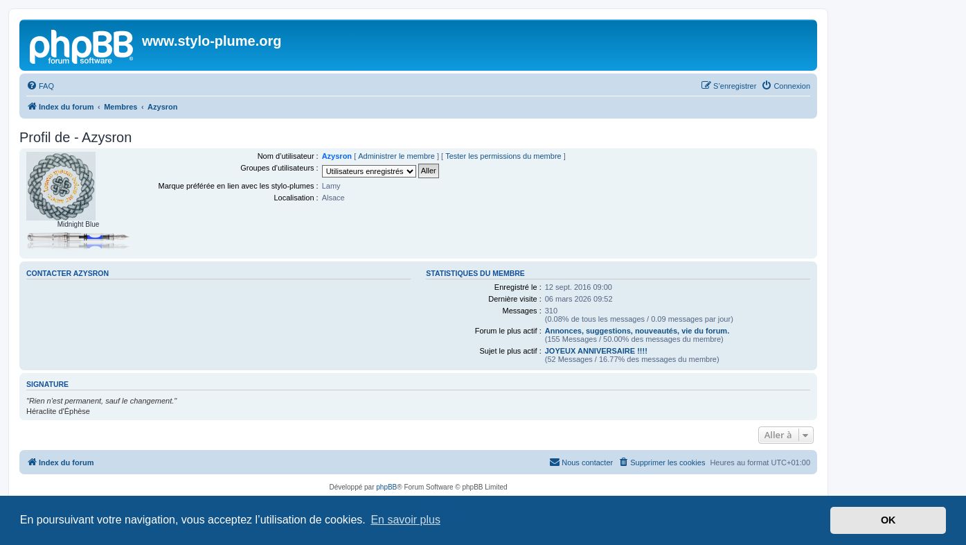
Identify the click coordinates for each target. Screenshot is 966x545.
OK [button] (888, 520)
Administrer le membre (396, 156)
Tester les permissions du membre (503, 156)
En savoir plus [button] (405, 520)
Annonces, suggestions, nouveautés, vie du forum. (637, 331)
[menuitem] (40, 86)
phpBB (386, 487)
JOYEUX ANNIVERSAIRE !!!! (596, 351)
